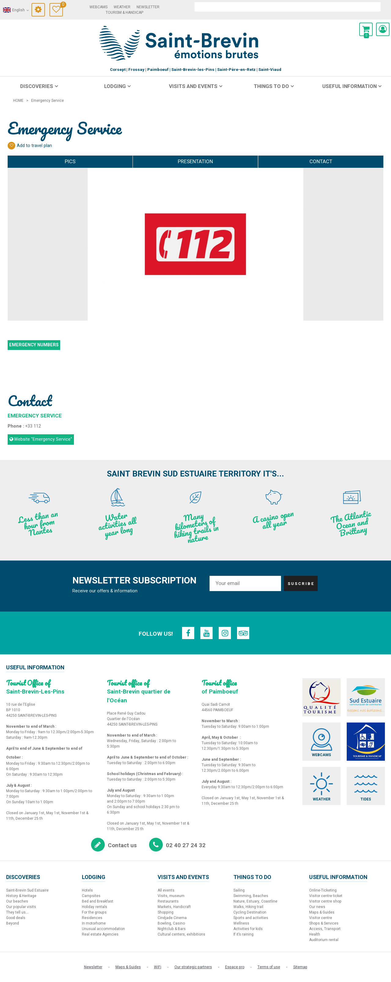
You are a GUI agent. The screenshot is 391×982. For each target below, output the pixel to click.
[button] (366, 29)
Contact (320, 161)
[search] (288, 6)
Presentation (195, 161)
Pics (70, 161)
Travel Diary (61, 5)
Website (43, 439)
